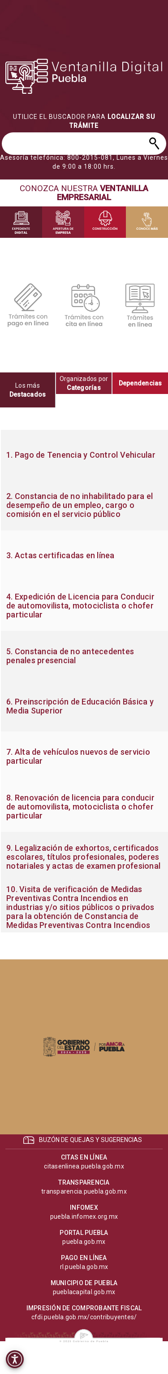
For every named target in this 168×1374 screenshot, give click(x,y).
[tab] (28, 389)
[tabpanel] (84, 681)
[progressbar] (84, 76)
